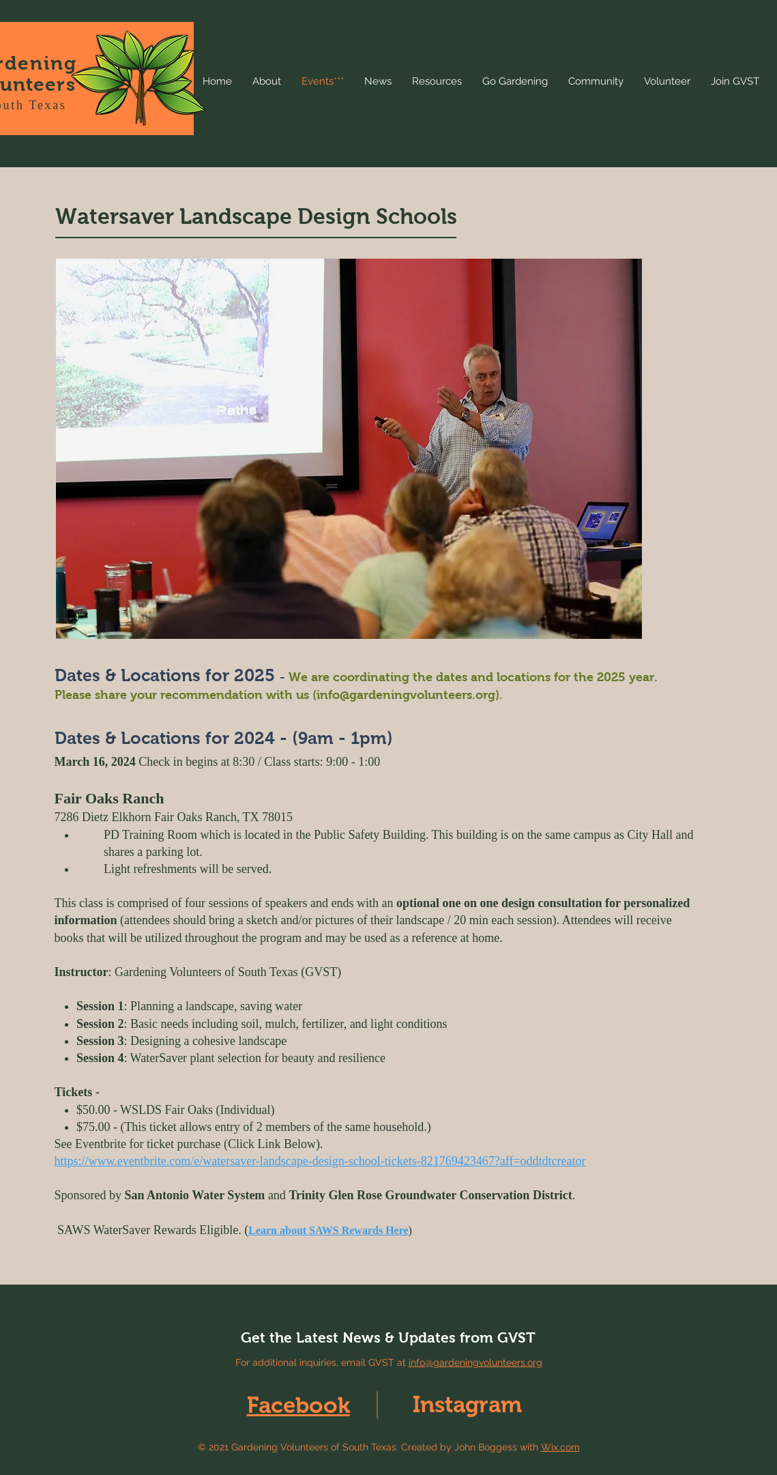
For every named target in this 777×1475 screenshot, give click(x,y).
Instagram (467, 1404)
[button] (349, 449)
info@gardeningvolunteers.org (406, 695)
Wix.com (560, 1447)
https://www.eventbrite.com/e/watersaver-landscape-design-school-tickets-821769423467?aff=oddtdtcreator (320, 1161)
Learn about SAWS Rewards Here (328, 1230)
